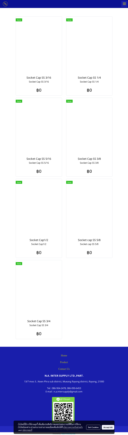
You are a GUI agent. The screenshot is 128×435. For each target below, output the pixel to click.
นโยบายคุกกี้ (27, 430)
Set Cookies (93, 427)
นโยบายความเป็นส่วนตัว (73, 427)
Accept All (108, 427)
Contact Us (64, 369)
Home (64, 355)
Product (64, 362)
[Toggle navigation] (124, 4)
